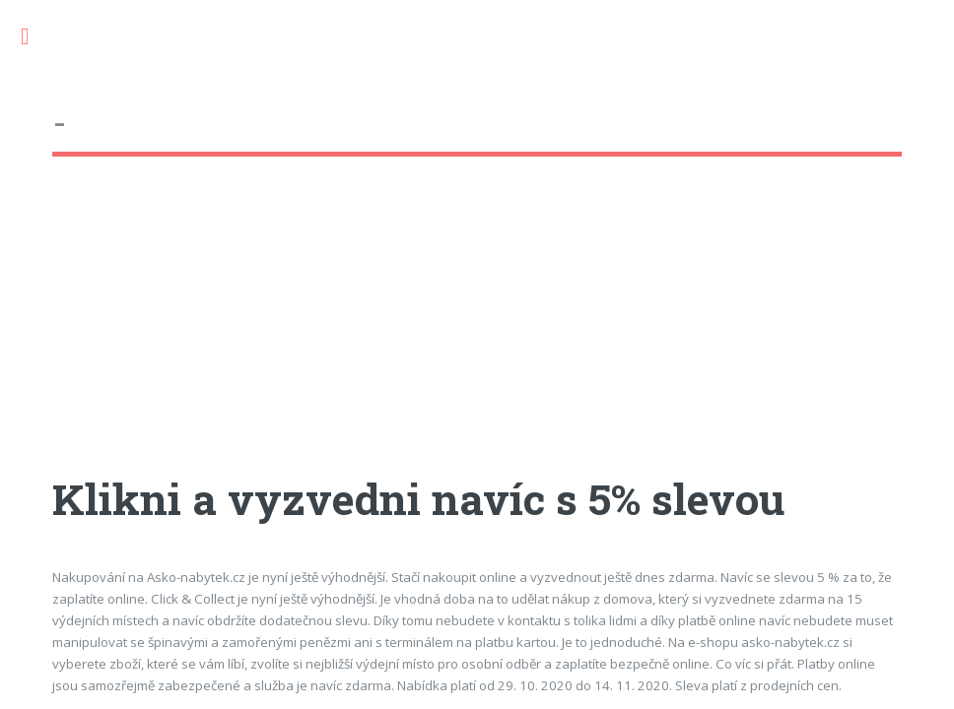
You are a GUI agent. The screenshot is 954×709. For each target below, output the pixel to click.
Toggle (35, 37)
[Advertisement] (476, 334)
